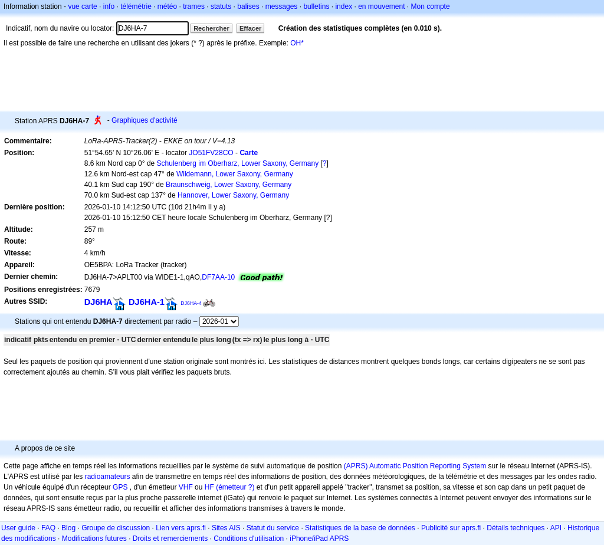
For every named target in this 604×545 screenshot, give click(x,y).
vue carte (82, 6)
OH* (297, 43)
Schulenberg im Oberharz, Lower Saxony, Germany (238, 163)
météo (167, 6)
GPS (120, 487)
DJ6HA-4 (191, 303)
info (108, 6)
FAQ (48, 528)
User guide (18, 528)
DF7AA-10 (218, 277)
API (556, 528)
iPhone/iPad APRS (319, 538)
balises (248, 6)
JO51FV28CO (211, 153)
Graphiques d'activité (144, 120)
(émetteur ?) (235, 487)
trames (194, 6)
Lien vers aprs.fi (181, 528)
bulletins (316, 6)
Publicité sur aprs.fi (451, 528)
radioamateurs (107, 476)
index (343, 6)
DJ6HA (98, 302)
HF (209, 487)
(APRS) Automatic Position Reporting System (415, 466)
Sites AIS (226, 528)
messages (281, 6)
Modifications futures (94, 538)
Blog (68, 528)
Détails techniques (515, 528)
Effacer (250, 28)
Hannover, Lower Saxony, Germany (233, 195)
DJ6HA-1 (147, 302)
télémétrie (136, 6)
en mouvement (381, 6)
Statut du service (273, 528)
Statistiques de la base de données (360, 528)
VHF (186, 487)
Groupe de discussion (115, 528)
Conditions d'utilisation (249, 538)
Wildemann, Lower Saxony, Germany (234, 174)
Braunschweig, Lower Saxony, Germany (228, 184)
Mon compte (430, 6)
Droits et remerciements (170, 538)
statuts (221, 6)
